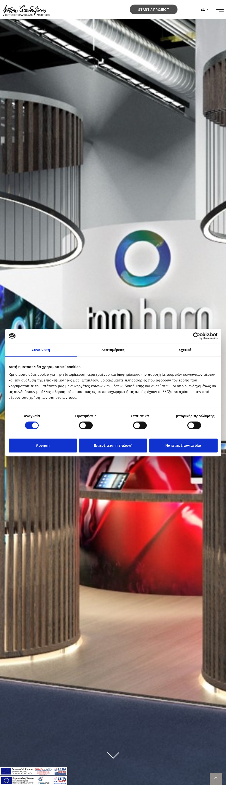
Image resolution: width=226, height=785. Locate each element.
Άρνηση (42, 445)
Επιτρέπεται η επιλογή (113, 445)
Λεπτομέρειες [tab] (113, 350)
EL (203, 9)
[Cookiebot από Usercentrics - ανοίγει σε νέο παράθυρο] (197, 336)
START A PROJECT (153, 9)
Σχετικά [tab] (185, 350)
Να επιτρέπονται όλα (183, 445)
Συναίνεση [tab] (41, 350)
